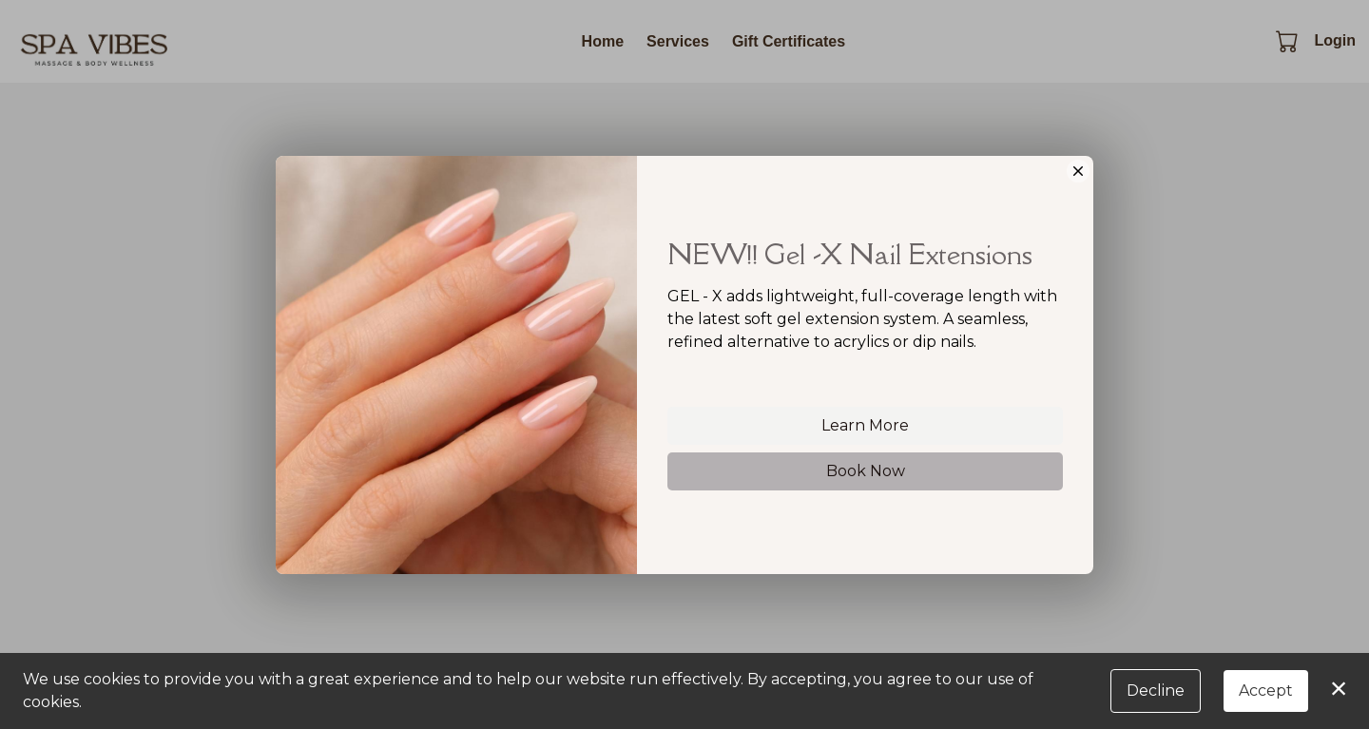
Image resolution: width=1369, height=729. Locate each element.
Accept (1266, 690)
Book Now (865, 472)
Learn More (865, 426)
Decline (1156, 690)
